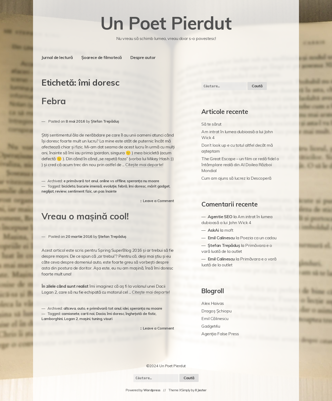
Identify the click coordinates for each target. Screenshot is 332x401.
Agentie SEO (220, 216)
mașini (84, 318)
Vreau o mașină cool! (85, 216)
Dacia (101, 313)
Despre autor (143, 57)
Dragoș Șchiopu (216, 310)
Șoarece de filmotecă (101, 57)
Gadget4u (210, 326)
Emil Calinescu (221, 237)
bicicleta (68, 186)
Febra (54, 101)
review (60, 191)
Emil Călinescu (214, 318)
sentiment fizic (80, 191)
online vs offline (113, 180)
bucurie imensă (89, 186)
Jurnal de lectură (57, 57)
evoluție (109, 186)
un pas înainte (105, 191)
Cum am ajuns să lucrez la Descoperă (236, 178)
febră (122, 186)
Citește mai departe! (144, 164)
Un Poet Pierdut (166, 23)
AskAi (213, 230)
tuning (97, 318)
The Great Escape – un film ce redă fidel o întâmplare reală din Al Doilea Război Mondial (240, 164)
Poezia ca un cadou (258, 237)
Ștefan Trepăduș (105, 121)
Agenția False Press (220, 333)
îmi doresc (137, 186)
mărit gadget (158, 186)
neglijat (48, 191)
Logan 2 (71, 318)
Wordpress (151, 390)
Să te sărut (211, 124)
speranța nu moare (143, 180)
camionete (70, 313)
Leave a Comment (159, 201)
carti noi (87, 313)
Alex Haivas (212, 303)
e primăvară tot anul (81, 180)
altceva (70, 308)
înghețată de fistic (141, 313)
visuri (108, 318)
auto (81, 308)
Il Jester (201, 390)
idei (125, 308)
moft (228, 230)
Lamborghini (52, 318)
